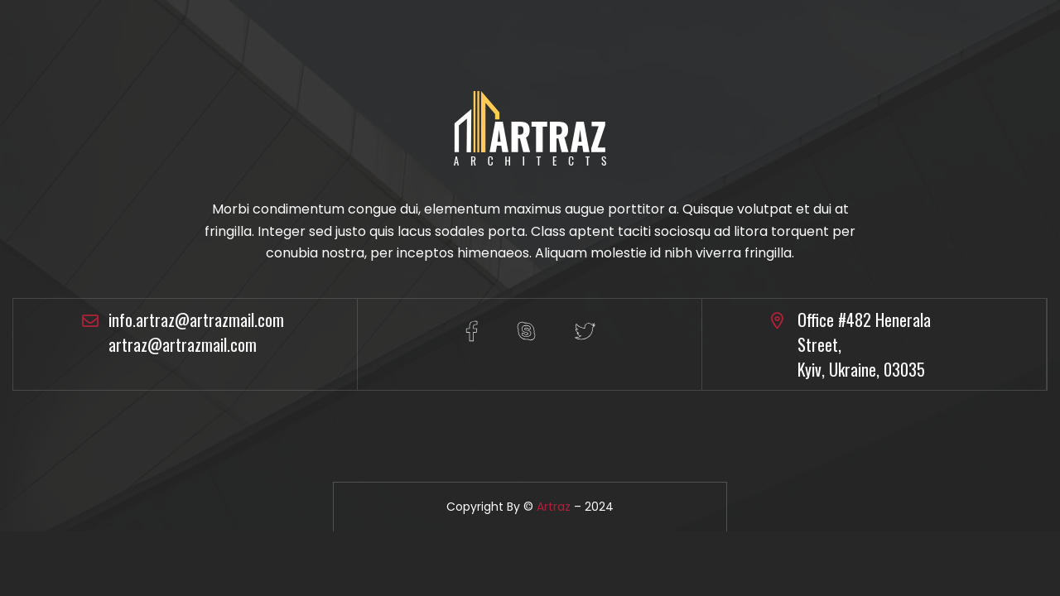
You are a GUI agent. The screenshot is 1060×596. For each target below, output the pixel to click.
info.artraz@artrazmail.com (196, 319)
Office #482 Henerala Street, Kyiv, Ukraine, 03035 (864, 344)
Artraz (554, 506)
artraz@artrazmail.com (182, 344)
